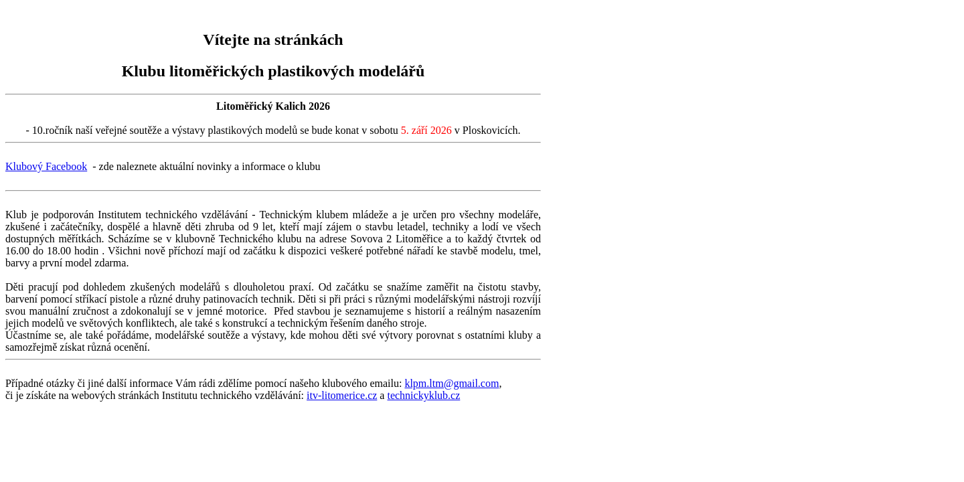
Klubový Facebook (46, 166)
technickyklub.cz (423, 395)
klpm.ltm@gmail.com (451, 383)
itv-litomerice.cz (342, 395)
